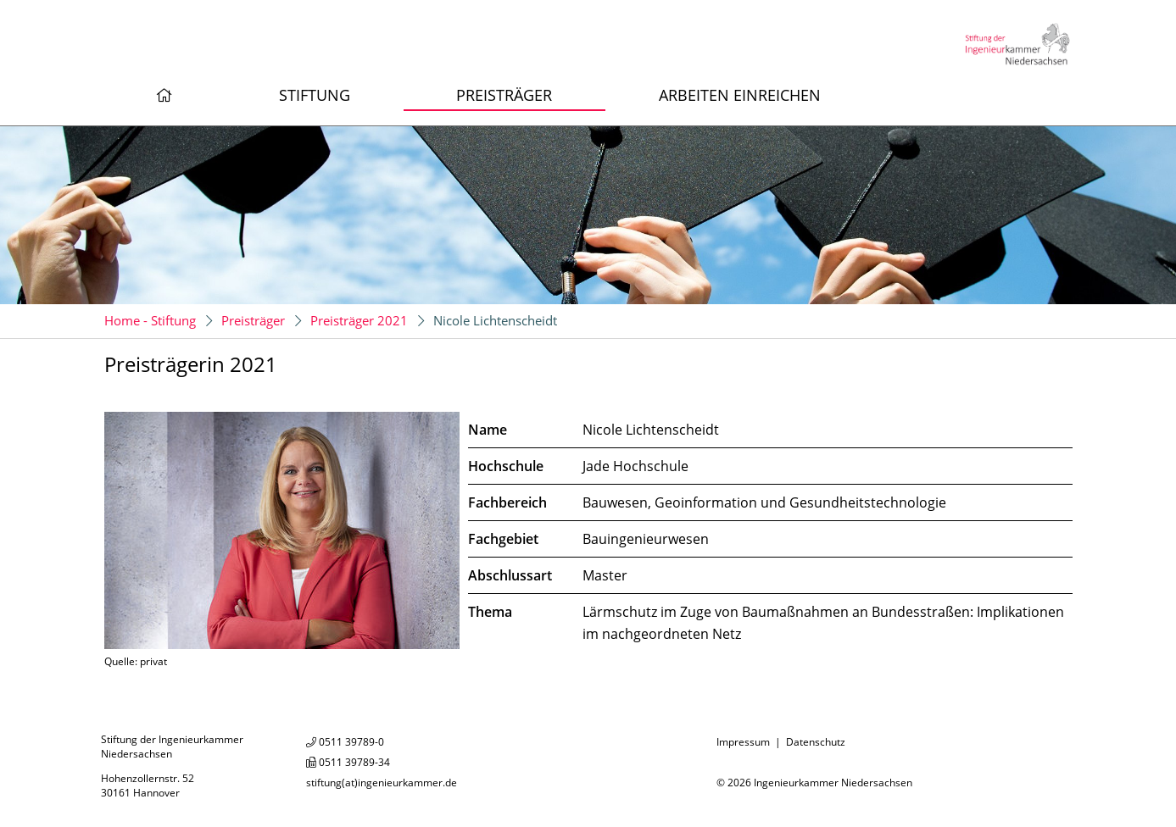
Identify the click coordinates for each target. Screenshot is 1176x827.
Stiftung (314, 95)
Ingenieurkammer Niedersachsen (833, 782)
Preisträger (504, 95)
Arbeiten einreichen (740, 95)
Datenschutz (815, 742)
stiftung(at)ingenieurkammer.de (381, 782)
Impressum (743, 742)
